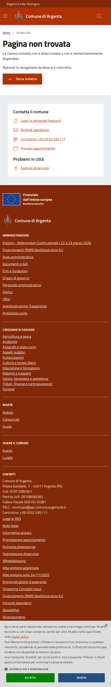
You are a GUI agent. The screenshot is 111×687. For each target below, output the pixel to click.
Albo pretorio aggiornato (21, 567)
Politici (8, 292)
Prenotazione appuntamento (24, 539)
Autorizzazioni (13, 357)
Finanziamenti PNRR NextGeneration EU (33, 249)
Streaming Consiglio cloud (22, 588)
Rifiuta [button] (81, 678)
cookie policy (20, 636)
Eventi (7, 450)
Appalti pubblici (14, 352)
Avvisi (7, 426)
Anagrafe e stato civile (19, 347)
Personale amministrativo (22, 285)
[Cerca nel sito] (99, 16)
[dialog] (55, 654)
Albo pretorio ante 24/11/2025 (26, 574)
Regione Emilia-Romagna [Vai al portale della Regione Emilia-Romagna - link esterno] (23, 4)
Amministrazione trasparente (25, 581)
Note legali (11, 525)
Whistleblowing (14, 560)
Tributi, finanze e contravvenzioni (27, 383)
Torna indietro (22, 79)
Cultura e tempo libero (19, 362)
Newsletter (11, 610)
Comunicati (11, 419)
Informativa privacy (17, 532)
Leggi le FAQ (12, 518)
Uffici (6, 299)
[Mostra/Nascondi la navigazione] (5, 15)
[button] (55, 669)
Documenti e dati (15, 264)
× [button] (106, 625)
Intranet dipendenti (17, 603)
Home (6, 32)
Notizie (8, 412)
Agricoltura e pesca (17, 336)
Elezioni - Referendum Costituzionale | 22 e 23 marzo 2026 (47, 242)
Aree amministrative (18, 257)
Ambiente (10, 341)
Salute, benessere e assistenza (25, 378)
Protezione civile (15, 313)
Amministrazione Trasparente (25, 306)
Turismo (8, 389)
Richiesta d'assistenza (19, 546)
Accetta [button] (30, 678)
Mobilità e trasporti (17, 373)
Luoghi (8, 457)
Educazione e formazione (21, 368)
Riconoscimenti (14, 617)
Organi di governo (16, 278)
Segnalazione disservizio (21, 553)
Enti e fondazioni (15, 271)
